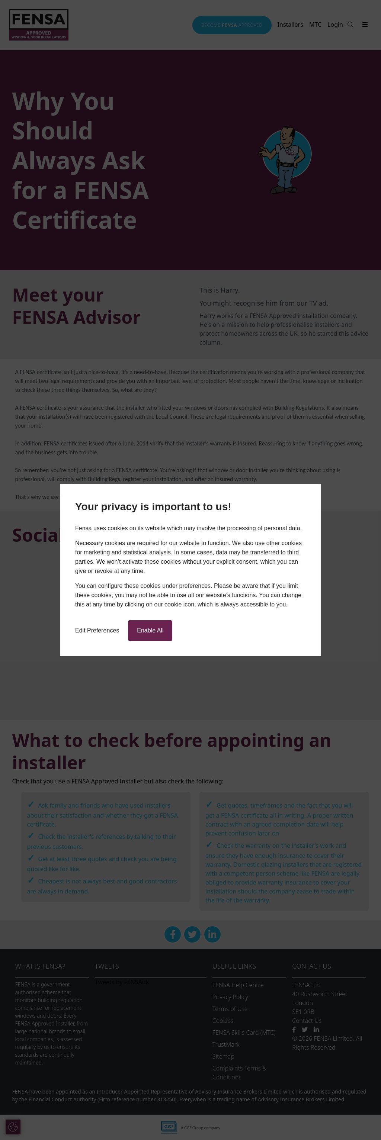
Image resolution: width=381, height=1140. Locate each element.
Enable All (150, 630)
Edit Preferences (97, 630)
